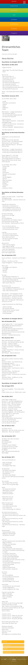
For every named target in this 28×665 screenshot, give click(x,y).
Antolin (5, 648)
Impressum (14, 661)
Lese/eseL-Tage (7, 652)
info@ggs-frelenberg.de (21, 659)
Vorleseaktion (7, 645)
